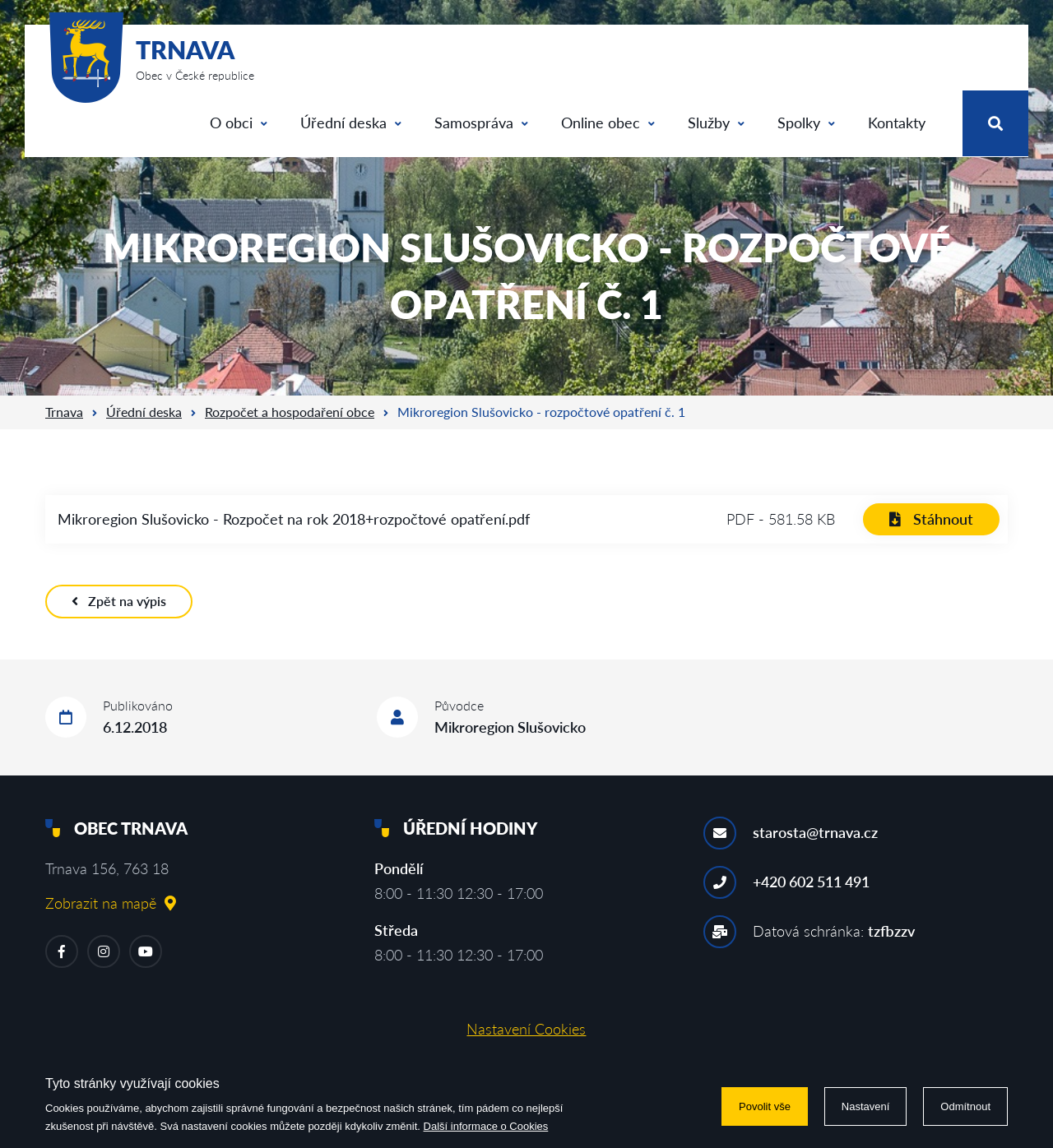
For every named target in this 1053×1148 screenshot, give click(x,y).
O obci (238, 122)
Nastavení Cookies (526, 1029)
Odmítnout (965, 1106)
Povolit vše (765, 1106)
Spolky (806, 122)
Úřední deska (350, 122)
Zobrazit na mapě (110, 903)
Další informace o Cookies (486, 1126)
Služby (716, 122)
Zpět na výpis (119, 601)
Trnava (64, 411)
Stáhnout (931, 519)
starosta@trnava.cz (815, 832)
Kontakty (896, 122)
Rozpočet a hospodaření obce (289, 411)
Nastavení (866, 1106)
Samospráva (481, 122)
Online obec (608, 122)
